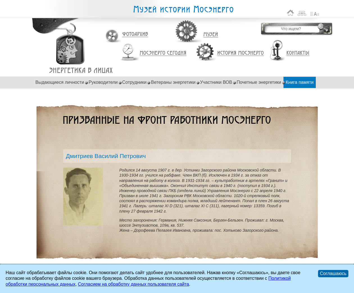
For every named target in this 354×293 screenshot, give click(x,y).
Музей (211, 34)
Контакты (298, 53)
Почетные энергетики (259, 82)
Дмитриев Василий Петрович (81, 70)
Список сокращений (315, 12)
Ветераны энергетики (173, 82)
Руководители (103, 82)
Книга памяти (300, 82)
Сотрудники (134, 82)
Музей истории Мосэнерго (183, 9)
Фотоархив (135, 34)
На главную (290, 12)
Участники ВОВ (216, 82)
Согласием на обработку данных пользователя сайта (133, 284)
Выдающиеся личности (59, 82)
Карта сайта (302, 12)
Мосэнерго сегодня (163, 53)
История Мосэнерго (240, 53)
